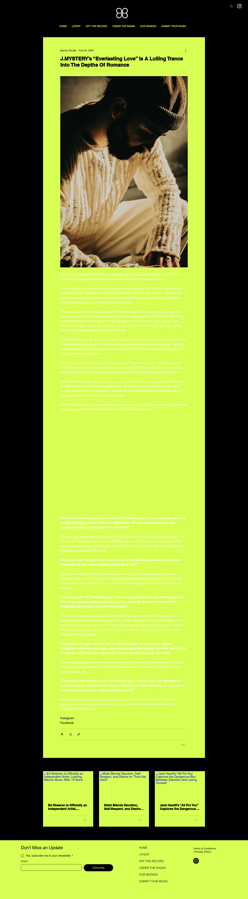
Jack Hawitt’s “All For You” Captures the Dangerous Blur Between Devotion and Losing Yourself (179, 807)
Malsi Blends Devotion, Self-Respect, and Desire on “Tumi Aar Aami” (122, 807)
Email (24, 861)
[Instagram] (196, 861)
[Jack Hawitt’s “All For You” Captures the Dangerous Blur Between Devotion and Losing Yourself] (180, 785)
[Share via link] (78, 734)
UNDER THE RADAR (151, 867)
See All (201, 764)
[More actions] (186, 50)
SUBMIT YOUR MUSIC (151, 881)
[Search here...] (207, 6)
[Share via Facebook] (62, 734)
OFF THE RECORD (151, 861)
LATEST (144, 854)
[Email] (50, 867)
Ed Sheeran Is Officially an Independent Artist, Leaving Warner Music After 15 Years (67, 807)
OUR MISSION (148, 874)
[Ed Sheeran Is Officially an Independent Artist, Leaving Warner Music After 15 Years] (68, 785)
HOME (143, 847)
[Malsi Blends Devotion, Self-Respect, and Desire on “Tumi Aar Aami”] (124, 785)
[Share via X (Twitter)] (70, 734)
